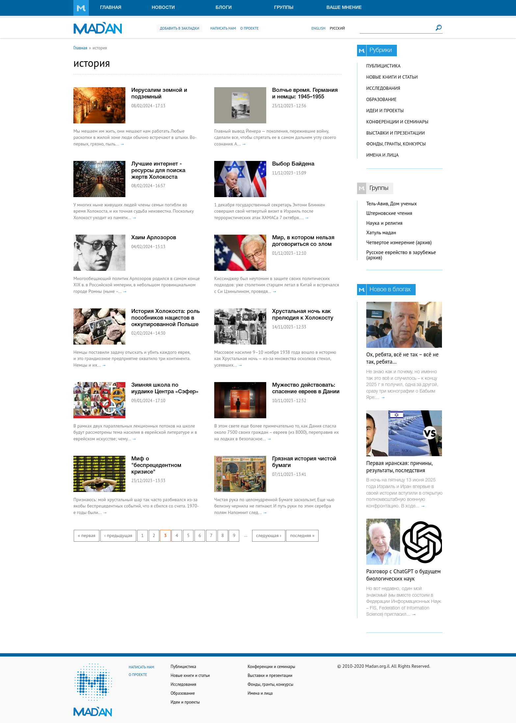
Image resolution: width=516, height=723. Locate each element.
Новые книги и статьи (392, 77)
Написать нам (223, 28)
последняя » (302, 535)
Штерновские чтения (389, 213)
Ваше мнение (344, 8)
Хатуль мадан (381, 232)
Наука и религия (384, 223)
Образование (381, 99)
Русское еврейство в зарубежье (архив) (401, 255)
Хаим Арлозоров (153, 237)
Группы (284, 8)
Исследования (383, 88)
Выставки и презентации (395, 133)
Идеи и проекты (385, 111)
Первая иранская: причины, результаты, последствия (399, 466)
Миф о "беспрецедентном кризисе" (156, 465)
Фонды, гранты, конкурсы (396, 144)
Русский (337, 28)
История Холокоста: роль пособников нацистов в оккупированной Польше (165, 318)
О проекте (249, 28)
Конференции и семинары (397, 122)
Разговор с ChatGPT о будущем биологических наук (403, 575)
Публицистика (383, 66)
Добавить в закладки (179, 28)
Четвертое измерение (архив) (399, 242)
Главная (110, 8)
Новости (163, 8)
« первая (86, 535)
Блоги (224, 8)
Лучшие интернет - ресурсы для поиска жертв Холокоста (158, 171)
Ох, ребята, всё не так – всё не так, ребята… (402, 358)
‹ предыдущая (118, 535)
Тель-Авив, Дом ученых (391, 203)
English (318, 28)
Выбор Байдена (293, 164)
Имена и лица (382, 155)
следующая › (268, 535)
